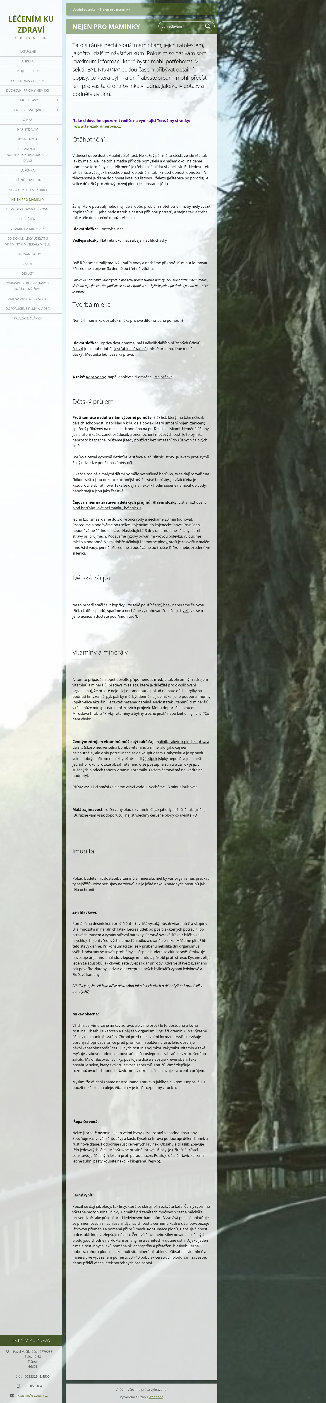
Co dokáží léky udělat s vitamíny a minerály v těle (27, 241)
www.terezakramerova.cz (97, 126)
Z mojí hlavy (27, 100)
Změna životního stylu (27, 299)
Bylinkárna (27, 139)
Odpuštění (27, 219)
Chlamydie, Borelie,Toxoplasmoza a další (27, 155)
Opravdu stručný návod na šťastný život (28, 286)
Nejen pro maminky (27, 199)
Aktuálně (28, 51)
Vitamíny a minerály (28, 228)
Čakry (28, 264)
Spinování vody (28, 254)
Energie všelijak (27, 110)
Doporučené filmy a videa (28, 308)
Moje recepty (28, 71)
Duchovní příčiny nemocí (27, 90)
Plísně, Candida (27, 180)
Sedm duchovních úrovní (27, 209)
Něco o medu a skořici (27, 190)
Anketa (28, 61)
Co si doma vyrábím (27, 81)
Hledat (208, 26)
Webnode (156, 1397)
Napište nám (27, 129)
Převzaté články (28, 318)
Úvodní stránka (83, 9)
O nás (28, 119)
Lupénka (28, 170)
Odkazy (28, 273)
